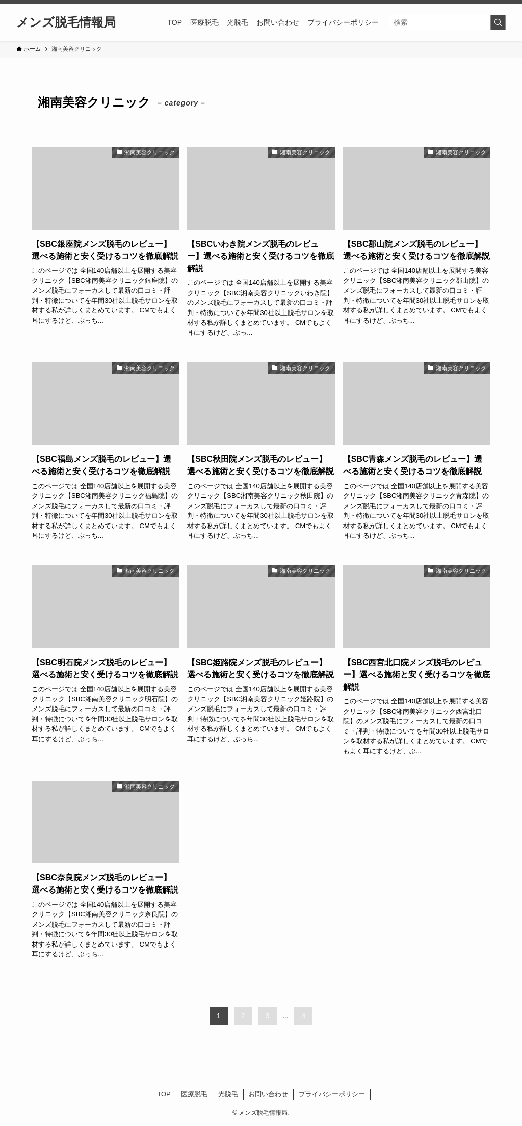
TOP (164, 1094)
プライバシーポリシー (332, 1094)
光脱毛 (228, 1094)
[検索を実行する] (498, 22)
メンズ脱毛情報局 (66, 22)
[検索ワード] (447, 22)
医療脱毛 (194, 1094)
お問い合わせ (268, 1094)
